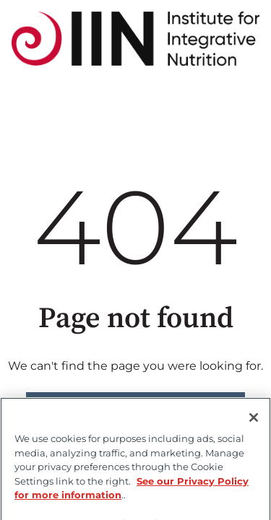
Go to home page (135, 406)
